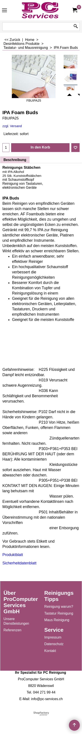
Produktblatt (12, 555)
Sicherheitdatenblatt (19, 563)
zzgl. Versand (12, 126)
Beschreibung (14, 160)
